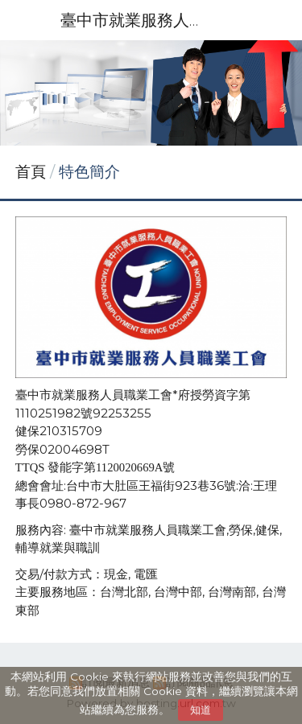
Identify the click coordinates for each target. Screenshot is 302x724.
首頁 (30, 171)
